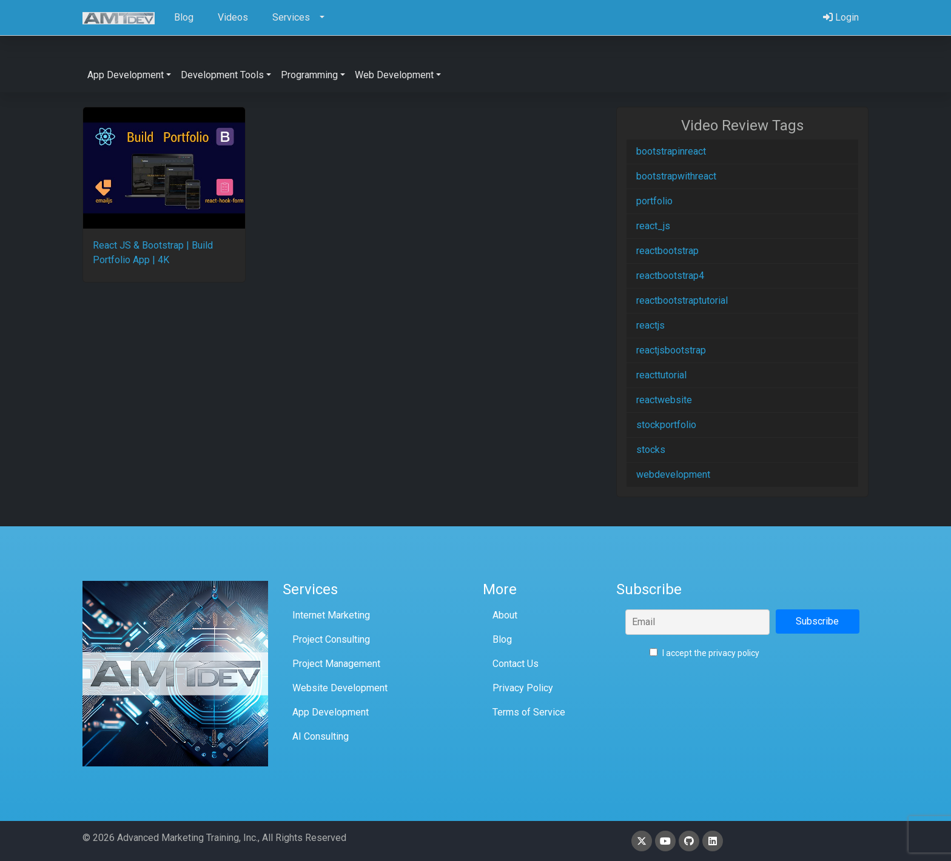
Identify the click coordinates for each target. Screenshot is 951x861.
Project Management (336, 663)
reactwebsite (664, 400)
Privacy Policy (522, 688)
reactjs (650, 325)
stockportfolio (666, 424)
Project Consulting (331, 639)
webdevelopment (673, 474)
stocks (650, 449)
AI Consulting (320, 736)
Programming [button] (309, 75)
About (504, 615)
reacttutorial (661, 375)
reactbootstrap (667, 250)
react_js (653, 226)
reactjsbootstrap (671, 350)
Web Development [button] (394, 75)
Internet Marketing (331, 615)
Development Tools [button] (222, 75)
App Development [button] (125, 75)
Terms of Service (528, 712)
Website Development (340, 688)
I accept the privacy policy (704, 653)
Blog (502, 639)
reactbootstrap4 (670, 275)
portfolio (654, 201)
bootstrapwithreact (676, 176)
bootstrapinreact (671, 151)
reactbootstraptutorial (682, 300)
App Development (330, 712)
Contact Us (515, 663)
